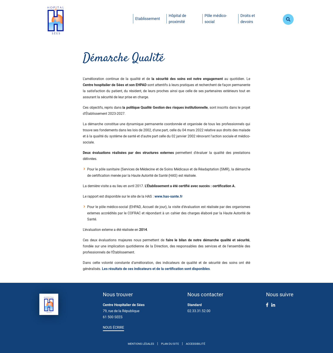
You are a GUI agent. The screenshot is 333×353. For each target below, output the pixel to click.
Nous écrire (113, 327)
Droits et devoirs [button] (247, 18)
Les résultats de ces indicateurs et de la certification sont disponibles (156, 269)
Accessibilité (195, 343)
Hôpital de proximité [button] (177, 18)
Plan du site (170, 343)
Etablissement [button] (147, 18)
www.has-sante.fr (169, 196)
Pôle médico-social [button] (216, 18)
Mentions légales (141, 343)
